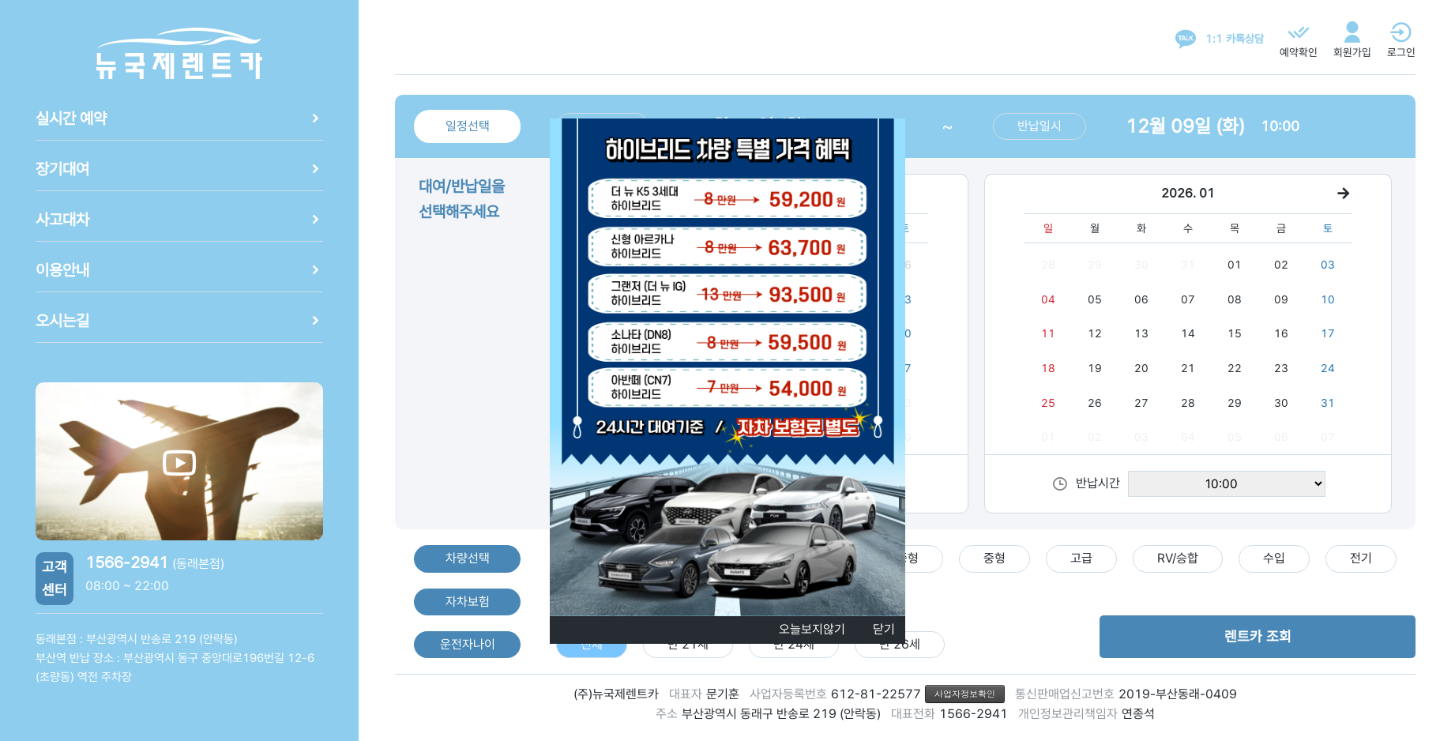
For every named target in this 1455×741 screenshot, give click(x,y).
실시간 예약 (179, 118)
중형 (994, 558)
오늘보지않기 (812, 629)
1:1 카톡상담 (1234, 38)
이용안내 (179, 270)
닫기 (884, 629)
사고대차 (179, 219)
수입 (1274, 558)
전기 (1361, 558)
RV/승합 (1177, 558)
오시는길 (179, 320)
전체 (592, 644)
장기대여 (179, 169)
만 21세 (688, 644)
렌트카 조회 (1257, 636)
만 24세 (793, 644)
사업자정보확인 (964, 693)
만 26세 (899, 644)
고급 (1081, 558)
